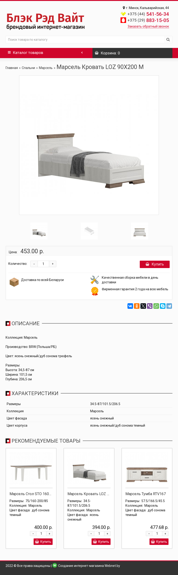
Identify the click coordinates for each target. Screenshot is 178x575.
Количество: (17, 264)
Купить (155, 264)
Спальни (28, 68)
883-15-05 (148, 20)
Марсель (46, 68)
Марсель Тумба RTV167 (145, 494)
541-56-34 (148, 14)
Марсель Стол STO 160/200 (33, 494)
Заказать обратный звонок (148, 26)
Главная (12, 68)
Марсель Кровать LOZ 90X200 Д (95, 494)
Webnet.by (112, 566)
